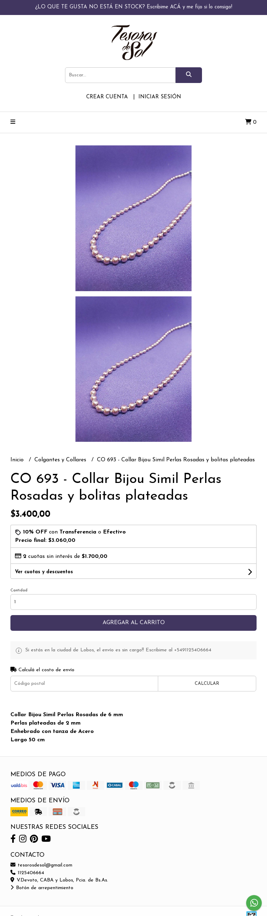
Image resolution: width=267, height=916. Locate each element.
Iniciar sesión (159, 97)
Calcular (207, 683)
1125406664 (27, 873)
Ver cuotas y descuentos (44, 572)
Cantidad (18, 590)
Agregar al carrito (134, 623)
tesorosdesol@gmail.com (41, 865)
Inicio (17, 460)
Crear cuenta (107, 97)
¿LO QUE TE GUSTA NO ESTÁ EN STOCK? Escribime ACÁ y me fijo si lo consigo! (133, 7)
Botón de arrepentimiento (41, 888)
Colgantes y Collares (61, 460)
